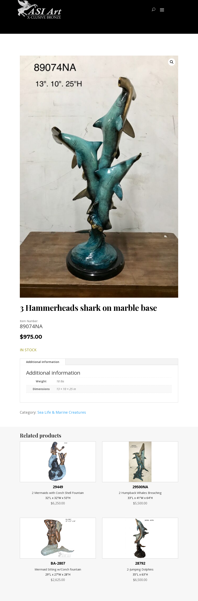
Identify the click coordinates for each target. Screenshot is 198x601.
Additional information (42, 362)
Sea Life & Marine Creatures (61, 412)
